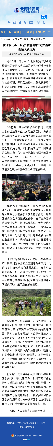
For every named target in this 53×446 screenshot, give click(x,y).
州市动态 (40, 32)
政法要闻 (14, 32)
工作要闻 (27, 32)
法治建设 (35, 39)
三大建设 (24, 39)
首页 (3, 32)
